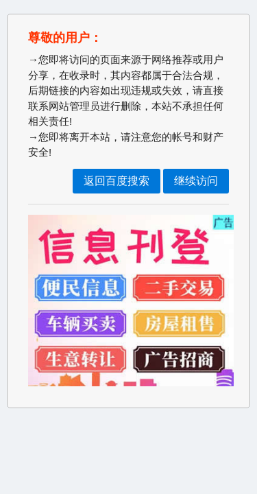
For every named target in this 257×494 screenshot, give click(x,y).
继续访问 (196, 181)
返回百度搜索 (116, 181)
